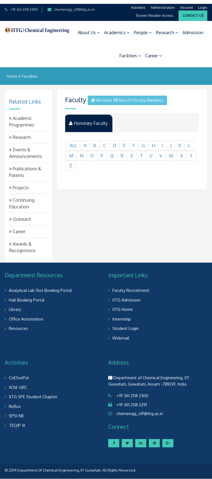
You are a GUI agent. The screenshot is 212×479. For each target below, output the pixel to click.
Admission (192, 28)
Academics (116, 28)
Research (167, 28)
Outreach (20, 215)
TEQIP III (17, 421)
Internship (121, 315)
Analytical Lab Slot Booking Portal (40, 286)
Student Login (125, 324)
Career (153, 52)
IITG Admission (126, 296)
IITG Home (122, 305)
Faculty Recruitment (130, 286)
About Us (89, 28)
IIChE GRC (18, 383)
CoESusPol (19, 374)
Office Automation (26, 315)
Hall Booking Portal (26, 296)
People (143, 28)
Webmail (120, 334)
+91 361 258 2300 (24, 5)
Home (12, 72)
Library (15, 305)
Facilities (130, 52)
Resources (18, 324)
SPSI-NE (16, 412)
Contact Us (192, 12)
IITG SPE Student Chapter (33, 393)
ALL (73, 142)
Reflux (15, 402)
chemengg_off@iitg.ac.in (74, 5)
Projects (19, 184)
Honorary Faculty (88, 120)
